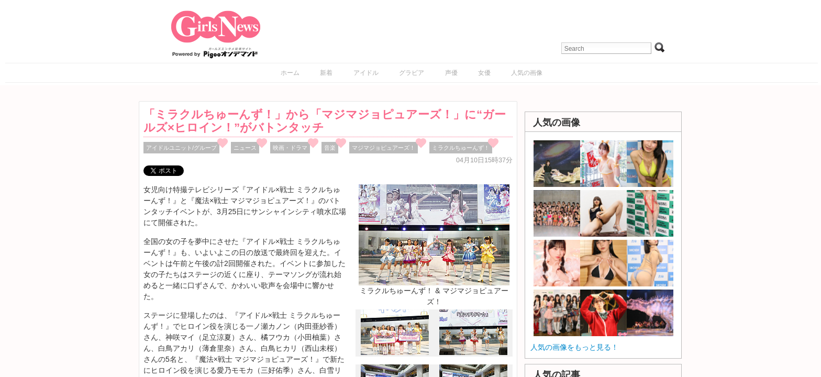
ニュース (245, 148)
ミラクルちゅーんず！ (461, 148)
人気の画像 (526, 72)
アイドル (366, 72)
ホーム (290, 72)
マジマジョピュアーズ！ (383, 148)
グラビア (411, 72)
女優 (484, 72)
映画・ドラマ (290, 148)
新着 (326, 72)
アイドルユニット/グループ (181, 148)
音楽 (330, 148)
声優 (451, 72)
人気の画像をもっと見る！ (574, 347)
